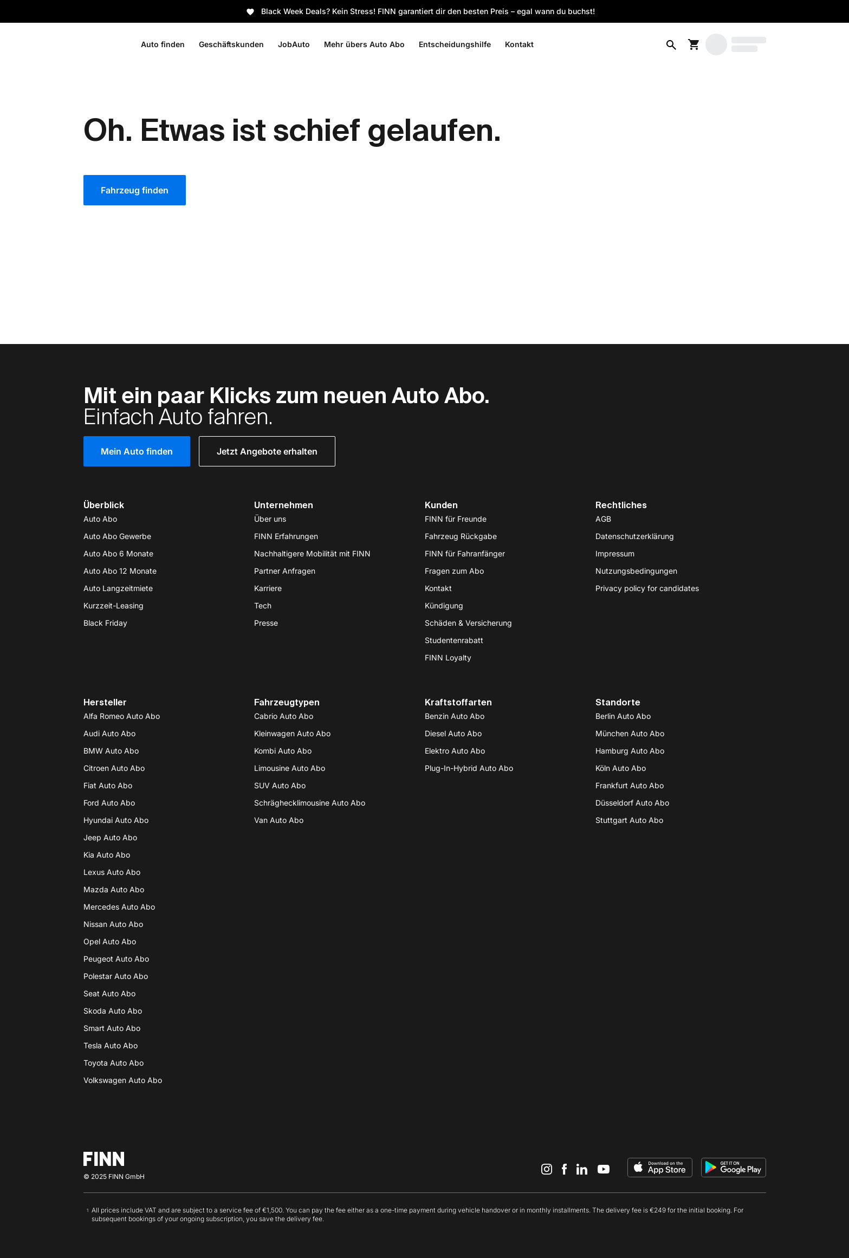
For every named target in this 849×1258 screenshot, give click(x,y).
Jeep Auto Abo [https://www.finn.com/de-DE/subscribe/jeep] (110, 837)
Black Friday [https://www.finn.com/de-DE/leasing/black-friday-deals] (105, 622)
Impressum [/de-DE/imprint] (614, 553)
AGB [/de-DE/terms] (603, 518)
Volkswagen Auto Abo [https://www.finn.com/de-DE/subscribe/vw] (122, 1080)
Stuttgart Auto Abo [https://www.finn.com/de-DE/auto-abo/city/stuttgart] (629, 820)
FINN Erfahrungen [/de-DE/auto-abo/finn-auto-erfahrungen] (286, 536)
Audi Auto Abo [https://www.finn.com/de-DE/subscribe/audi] (109, 733)
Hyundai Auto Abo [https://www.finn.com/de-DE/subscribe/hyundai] (115, 820)
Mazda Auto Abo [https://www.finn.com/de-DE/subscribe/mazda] (113, 889)
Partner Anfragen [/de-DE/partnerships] (284, 570)
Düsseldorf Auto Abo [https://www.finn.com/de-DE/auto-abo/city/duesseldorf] (632, 802)
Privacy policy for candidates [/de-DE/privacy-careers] (647, 588)
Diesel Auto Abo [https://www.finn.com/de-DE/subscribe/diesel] (453, 733)
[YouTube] (603, 1169)
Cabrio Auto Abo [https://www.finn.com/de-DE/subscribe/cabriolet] (283, 716)
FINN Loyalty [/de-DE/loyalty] (448, 657)
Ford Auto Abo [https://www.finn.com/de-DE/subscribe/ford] (109, 802)
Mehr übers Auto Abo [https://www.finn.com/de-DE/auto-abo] (364, 44)
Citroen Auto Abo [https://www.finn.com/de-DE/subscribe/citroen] (114, 768)
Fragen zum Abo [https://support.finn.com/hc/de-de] (454, 570)
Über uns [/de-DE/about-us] (270, 518)
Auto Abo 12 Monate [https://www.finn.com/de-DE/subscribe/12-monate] (120, 570)
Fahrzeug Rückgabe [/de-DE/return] (461, 536)
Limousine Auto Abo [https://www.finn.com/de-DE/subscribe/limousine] (289, 768)
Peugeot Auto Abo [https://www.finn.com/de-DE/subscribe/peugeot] (116, 958)
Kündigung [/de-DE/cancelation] (444, 605)
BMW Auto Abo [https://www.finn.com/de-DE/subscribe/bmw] (111, 750)
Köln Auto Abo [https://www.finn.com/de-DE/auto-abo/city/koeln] (620, 768)
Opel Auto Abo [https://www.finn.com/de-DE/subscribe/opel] (109, 941)
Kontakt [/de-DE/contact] (438, 588)
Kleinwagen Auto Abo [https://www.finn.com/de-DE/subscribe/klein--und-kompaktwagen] (292, 733)
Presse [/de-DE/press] (266, 622)
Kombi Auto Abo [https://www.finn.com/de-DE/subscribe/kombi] (283, 750)
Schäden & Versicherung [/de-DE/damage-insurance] (468, 622)
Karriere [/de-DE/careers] (268, 588)
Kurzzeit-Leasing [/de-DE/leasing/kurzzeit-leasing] (113, 605)
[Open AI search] (671, 44)
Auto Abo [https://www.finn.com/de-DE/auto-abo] (100, 518)
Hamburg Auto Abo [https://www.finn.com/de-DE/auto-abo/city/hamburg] (629, 750)
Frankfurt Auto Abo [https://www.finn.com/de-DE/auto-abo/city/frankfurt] (629, 785)
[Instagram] (546, 1169)
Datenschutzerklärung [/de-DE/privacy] (634, 536)
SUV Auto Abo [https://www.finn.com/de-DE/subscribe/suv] (280, 785)
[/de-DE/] (103, 44)
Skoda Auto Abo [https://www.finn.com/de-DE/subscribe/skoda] (112, 1010)
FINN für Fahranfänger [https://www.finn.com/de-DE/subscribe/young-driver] (465, 553)
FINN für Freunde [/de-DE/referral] (456, 518)
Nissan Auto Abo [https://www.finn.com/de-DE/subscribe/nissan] (113, 924)
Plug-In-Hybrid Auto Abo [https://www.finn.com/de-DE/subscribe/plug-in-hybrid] (469, 768)
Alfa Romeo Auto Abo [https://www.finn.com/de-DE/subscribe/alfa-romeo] (121, 716)
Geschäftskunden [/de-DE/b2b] (231, 44)
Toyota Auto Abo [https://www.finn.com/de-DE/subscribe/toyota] (113, 1062)
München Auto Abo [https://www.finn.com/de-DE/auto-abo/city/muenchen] (629, 733)
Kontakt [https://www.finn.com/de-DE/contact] (519, 44)
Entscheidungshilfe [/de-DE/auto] (455, 44)
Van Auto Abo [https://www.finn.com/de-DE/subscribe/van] (278, 820)
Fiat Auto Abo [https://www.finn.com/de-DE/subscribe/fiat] (107, 785)
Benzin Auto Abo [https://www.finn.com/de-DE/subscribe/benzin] (454, 716)
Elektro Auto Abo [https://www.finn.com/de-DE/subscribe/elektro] (455, 750)
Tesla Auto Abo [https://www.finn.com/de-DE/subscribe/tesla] (110, 1045)
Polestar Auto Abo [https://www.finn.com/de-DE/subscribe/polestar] (115, 976)
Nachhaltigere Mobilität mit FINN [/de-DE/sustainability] (312, 553)
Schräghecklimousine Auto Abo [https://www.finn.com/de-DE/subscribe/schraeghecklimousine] (309, 802)
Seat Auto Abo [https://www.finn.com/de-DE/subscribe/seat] (109, 993)
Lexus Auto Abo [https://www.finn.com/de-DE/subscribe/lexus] (111, 872)
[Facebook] (564, 1169)
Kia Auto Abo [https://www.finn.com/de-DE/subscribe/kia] (106, 854)
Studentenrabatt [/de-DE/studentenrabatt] (454, 640)
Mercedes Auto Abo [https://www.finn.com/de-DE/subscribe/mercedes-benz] (119, 906)
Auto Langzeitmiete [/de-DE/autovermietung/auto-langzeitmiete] (118, 588)
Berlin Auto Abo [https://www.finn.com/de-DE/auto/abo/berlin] (623, 716)
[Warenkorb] (694, 44)
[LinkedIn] (581, 1169)
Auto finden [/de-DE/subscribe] (163, 44)
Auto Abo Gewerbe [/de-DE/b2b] (117, 536)
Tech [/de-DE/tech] (262, 605)
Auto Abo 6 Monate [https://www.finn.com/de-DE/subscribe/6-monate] (118, 553)
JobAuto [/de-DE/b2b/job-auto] (294, 44)
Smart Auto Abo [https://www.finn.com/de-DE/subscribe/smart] (111, 1028)
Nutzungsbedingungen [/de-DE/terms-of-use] (636, 570)
